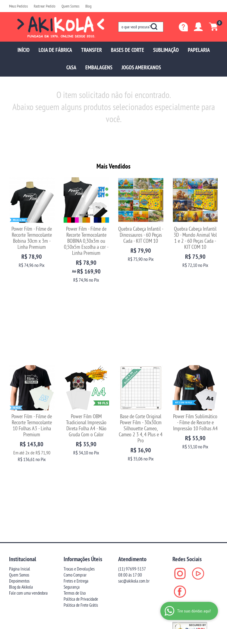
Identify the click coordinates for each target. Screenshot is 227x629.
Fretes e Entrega (76, 434)
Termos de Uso (75, 446)
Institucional (22, 412)
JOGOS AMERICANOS (141, 67)
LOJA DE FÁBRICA (55, 49)
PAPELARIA (199, 49)
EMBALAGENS (98, 67)
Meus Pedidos (18, 6)
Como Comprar (75, 428)
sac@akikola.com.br (134, 434)
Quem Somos (70, 6)
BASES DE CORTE (127, 49)
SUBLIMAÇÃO (166, 49)
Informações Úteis (83, 412)
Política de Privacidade (81, 452)
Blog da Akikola (21, 440)
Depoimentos (19, 434)
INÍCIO (23, 49)
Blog (88, 6)
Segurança (72, 440)
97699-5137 (132, 422)
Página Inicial (19, 422)
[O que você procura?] (154, 26)
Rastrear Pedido (44, 6)
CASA (71, 67)
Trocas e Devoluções (79, 422)
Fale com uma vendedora (28, 446)
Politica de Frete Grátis (81, 458)
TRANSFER (91, 49)
